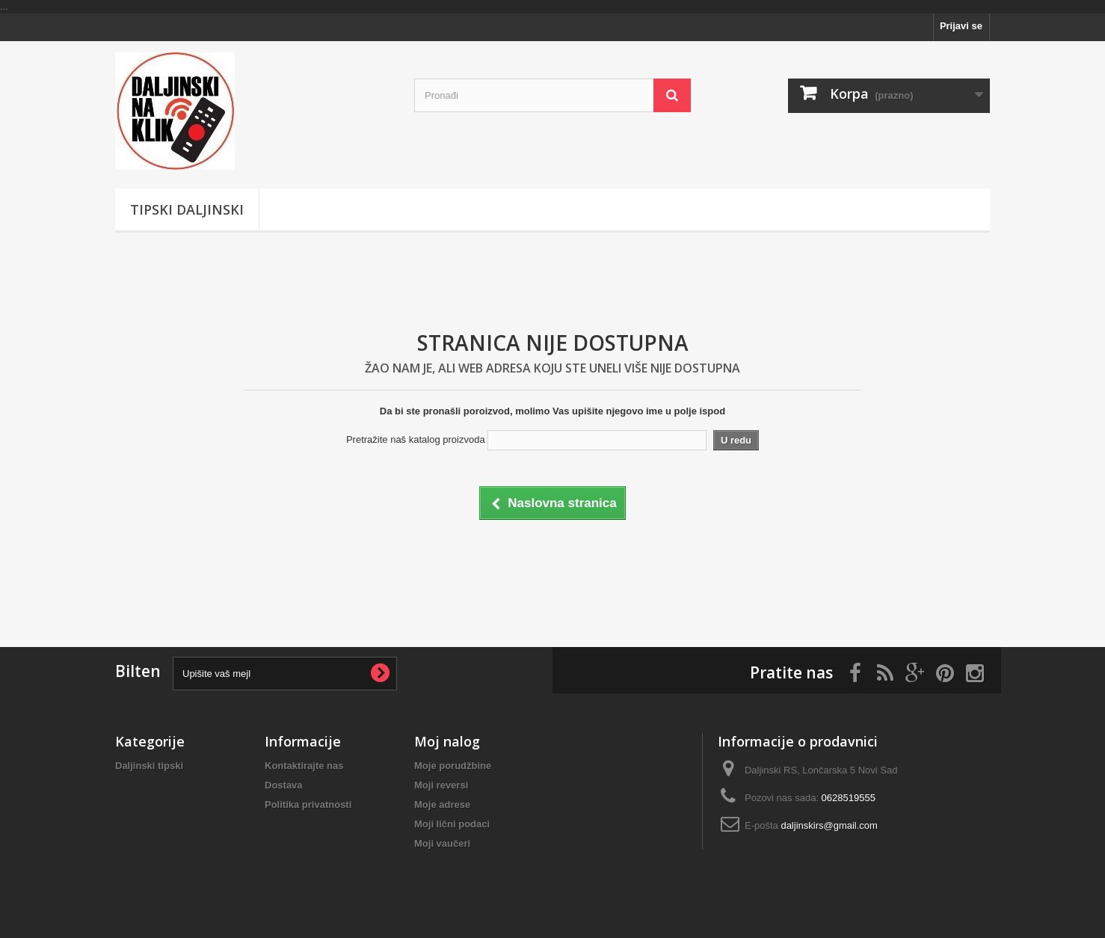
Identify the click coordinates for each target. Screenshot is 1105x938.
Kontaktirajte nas (304, 765)
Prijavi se (961, 25)
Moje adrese (442, 804)
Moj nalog (447, 741)
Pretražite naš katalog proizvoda (415, 439)
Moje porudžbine (452, 765)
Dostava (284, 785)
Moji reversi (441, 785)
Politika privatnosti (308, 804)
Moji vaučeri (442, 843)
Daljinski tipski (149, 765)
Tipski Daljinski (187, 209)
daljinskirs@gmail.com (829, 825)
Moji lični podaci (452, 824)
